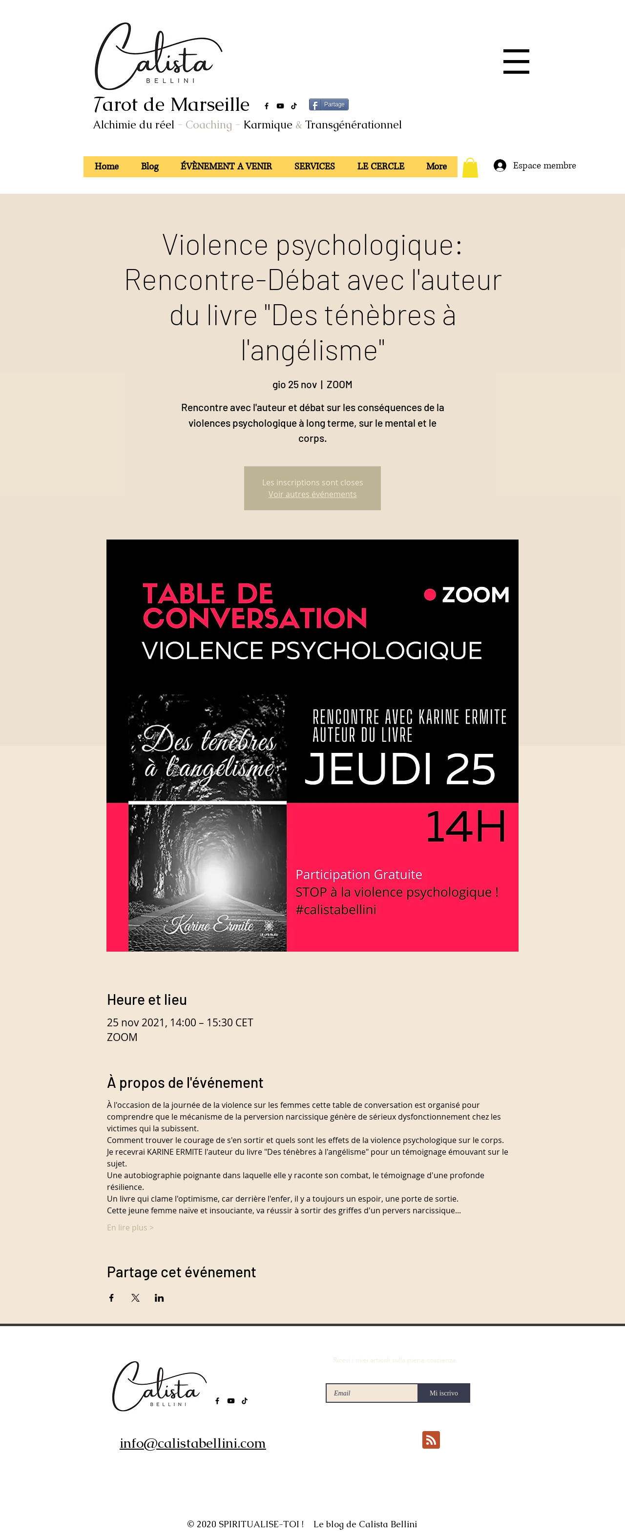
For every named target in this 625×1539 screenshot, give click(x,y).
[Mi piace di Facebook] (389, 1481)
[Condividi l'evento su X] (135, 1298)
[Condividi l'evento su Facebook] (111, 1298)
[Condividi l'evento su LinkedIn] (159, 1298)
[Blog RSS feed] (431, 1440)
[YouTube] (280, 106)
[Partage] (329, 104)
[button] (516, 61)
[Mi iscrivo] (443, 1393)
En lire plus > (130, 1227)
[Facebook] (266, 106)
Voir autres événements (313, 494)
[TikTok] (294, 106)
